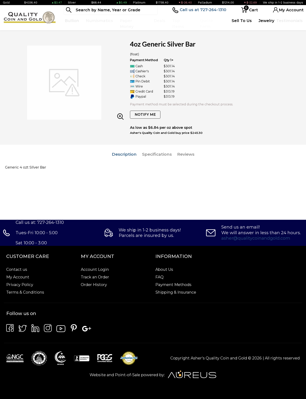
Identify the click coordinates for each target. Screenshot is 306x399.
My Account (17, 277)
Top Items (178, 23)
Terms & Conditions (25, 292)
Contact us (16, 269)
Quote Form (206, 23)
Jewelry (266, 20)
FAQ (159, 277)
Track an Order (95, 277)
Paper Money (127, 23)
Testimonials (289, 20)
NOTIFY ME (145, 114)
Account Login (95, 269)
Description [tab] (124, 154)
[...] (110, 10)
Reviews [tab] (185, 154)
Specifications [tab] (157, 154)
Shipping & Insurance (175, 292)
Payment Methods (173, 284)
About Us (164, 269)
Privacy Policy (19, 284)
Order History (94, 284)
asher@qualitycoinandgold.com (255, 238)
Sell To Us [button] (242, 20)
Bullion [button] (72, 20)
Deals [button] (159, 20)
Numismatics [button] (99, 20)
